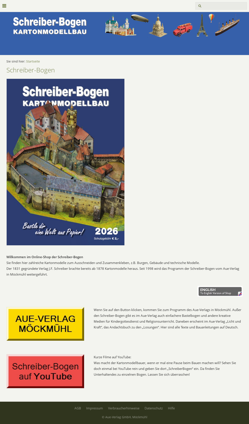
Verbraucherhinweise (123, 408)
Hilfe (171, 408)
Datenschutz (154, 408)
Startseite (33, 61)
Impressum (94, 408)
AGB (77, 408)
